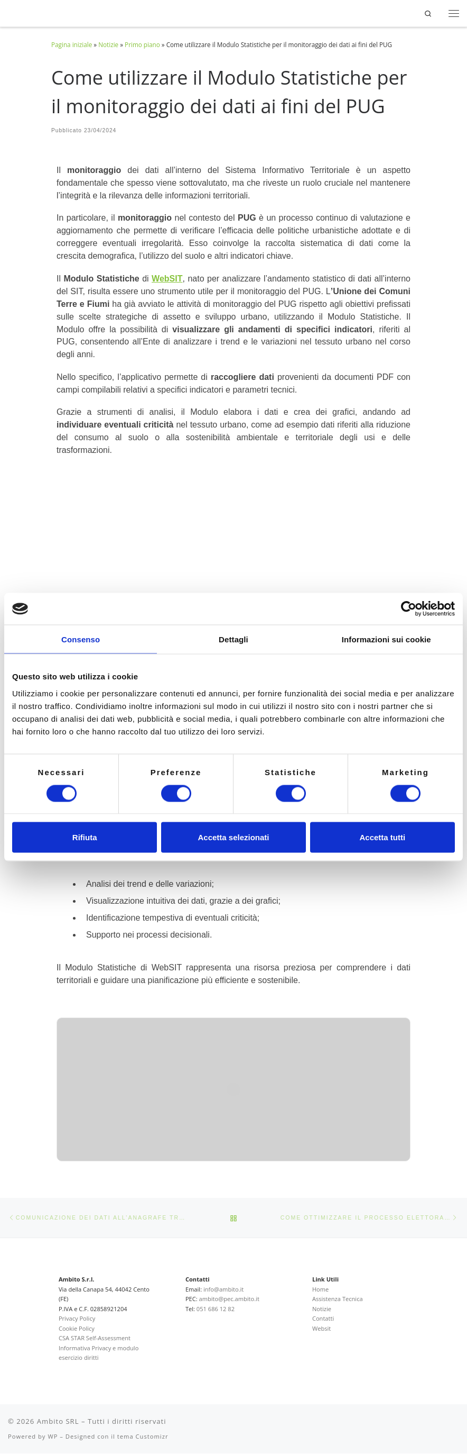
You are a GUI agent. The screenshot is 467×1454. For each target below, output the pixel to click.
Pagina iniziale (71, 44)
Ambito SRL (58, 1421)
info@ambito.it (223, 1289)
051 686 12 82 (216, 1309)
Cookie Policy (77, 1328)
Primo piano (142, 44)
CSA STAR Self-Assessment (94, 1338)
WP (53, 1436)
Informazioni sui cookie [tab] (386, 639)
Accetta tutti (382, 837)
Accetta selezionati (233, 837)
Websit (321, 1328)
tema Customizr (143, 1436)
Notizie (108, 44)
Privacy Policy (77, 1319)
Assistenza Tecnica (337, 1299)
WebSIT (167, 278)
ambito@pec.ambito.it (229, 1299)
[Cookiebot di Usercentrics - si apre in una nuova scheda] (408, 609)
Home (320, 1289)
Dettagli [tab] (233, 639)
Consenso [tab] (80, 639)
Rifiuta (84, 837)
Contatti (323, 1319)
